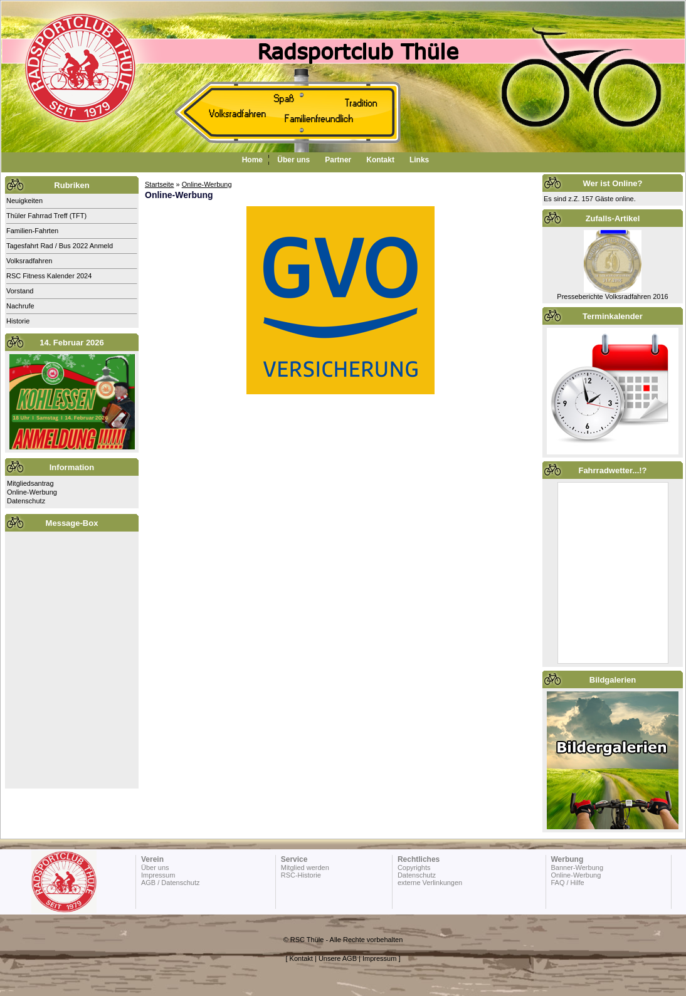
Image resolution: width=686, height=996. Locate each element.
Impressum (158, 875)
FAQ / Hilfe (567, 882)
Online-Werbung (32, 492)
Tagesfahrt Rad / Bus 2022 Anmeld (59, 245)
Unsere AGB (338, 958)
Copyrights (414, 867)
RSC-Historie (301, 875)
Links (419, 159)
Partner (338, 159)
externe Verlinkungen (430, 882)
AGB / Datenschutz (170, 882)
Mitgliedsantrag (30, 483)
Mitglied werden (305, 867)
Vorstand (19, 291)
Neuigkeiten (24, 200)
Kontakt (380, 159)
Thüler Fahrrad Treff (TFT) (46, 215)
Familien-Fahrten (32, 230)
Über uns (293, 159)
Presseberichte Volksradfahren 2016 (612, 296)
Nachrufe (20, 306)
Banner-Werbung (577, 867)
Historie (17, 321)
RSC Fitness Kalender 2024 (49, 276)
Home (252, 159)
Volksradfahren (29, 261)
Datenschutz (26, 501)
